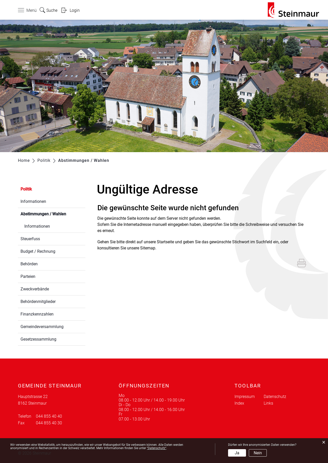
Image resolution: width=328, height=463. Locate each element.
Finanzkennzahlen (37, 314)
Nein (258, 452)
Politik (26, 189)
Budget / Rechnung (37, 251)
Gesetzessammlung (38, 339)
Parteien (27, 276)
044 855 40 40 (49, 416)
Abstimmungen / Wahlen (52, 213)
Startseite (165, 241)
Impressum (244, 396)
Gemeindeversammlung (42, 326)
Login (75, 10)
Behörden (29, 263)
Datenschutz (275, 396)
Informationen (33, 201)
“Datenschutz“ (156, 448)
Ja (237, 452)
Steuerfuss (30, 238)
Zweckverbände (34, 289)
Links (268, 403)
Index (239, 403)
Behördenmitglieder (38, 301)
